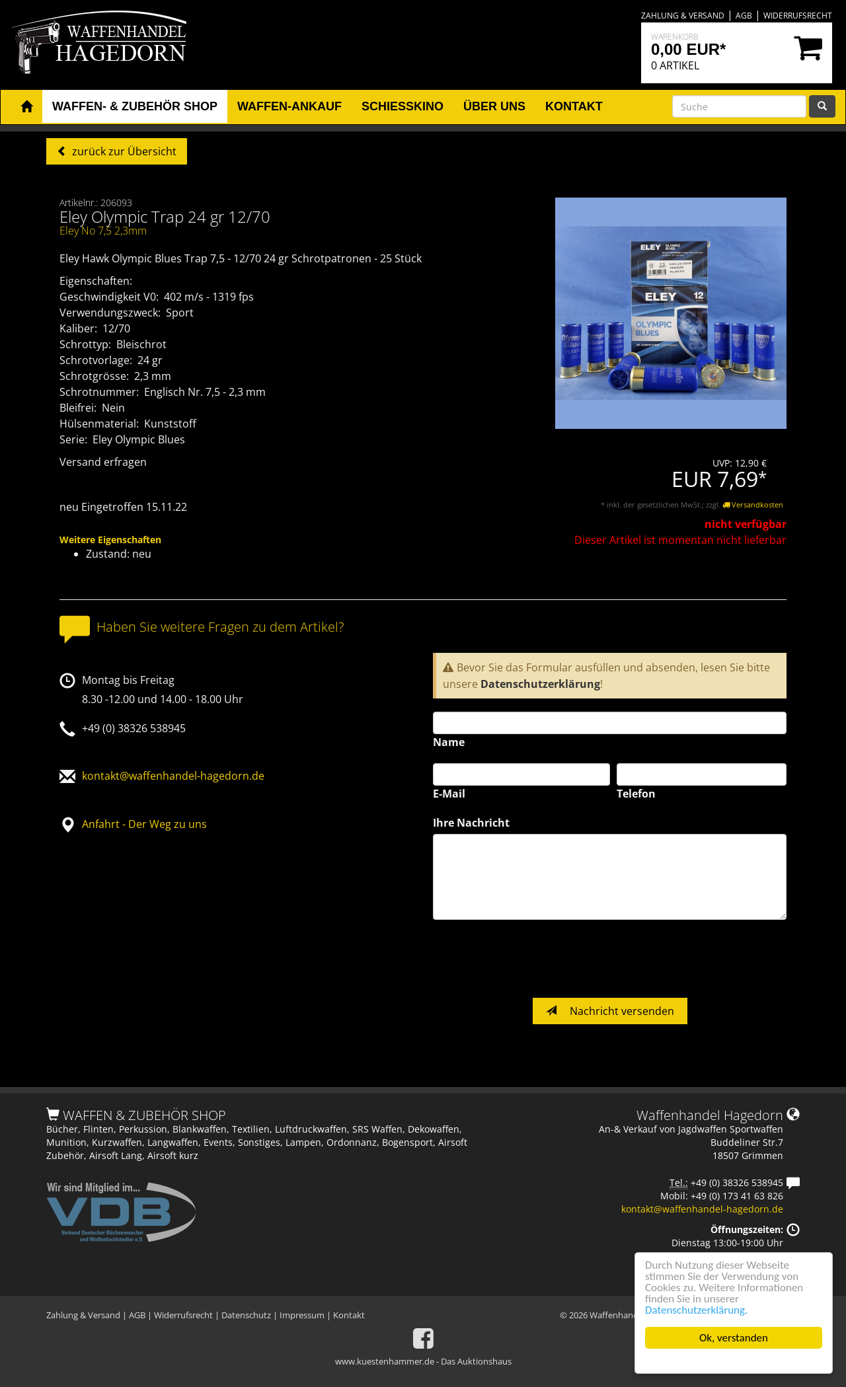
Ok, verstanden (733, 1338)
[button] (26, 107)
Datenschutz (246, 1315)
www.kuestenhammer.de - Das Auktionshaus (423, 1361)
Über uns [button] (494, 106)
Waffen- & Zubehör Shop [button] (134, 106)
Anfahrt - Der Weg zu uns (144, 824)
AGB (744, 15)
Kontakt (349, 1315)
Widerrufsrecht (797, 15)
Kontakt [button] (574, 106)
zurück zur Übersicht (122, 151)
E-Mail (449, 793)
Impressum (302, 1315)
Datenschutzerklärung (540, 684)
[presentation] (533, 959)
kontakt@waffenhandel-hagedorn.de (173, 775)
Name (449, 742)
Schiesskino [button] (402, 106)
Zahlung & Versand (682, 15)
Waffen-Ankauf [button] (289, 106)
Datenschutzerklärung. (696, 1310)
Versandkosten (752, 504)
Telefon (636, 793)
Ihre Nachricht (471, 822)
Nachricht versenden (610, 1011)
